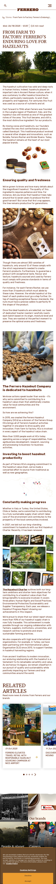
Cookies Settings (28, 870)
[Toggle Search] (5, 5)
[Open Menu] (50, 5)
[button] (35, 774)
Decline (28, 876)
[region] (28, 865)
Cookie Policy (12, 864)
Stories (9, 17)
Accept (28, 881)
